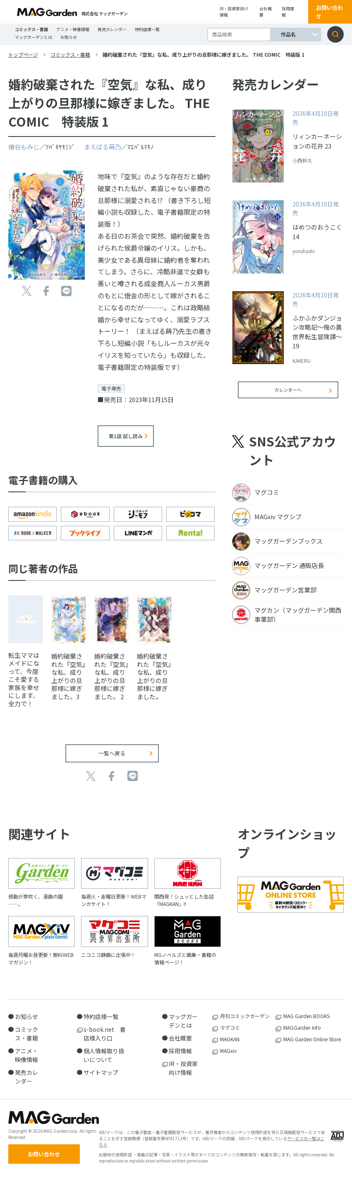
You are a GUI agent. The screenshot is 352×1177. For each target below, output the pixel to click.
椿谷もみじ (23, 146)
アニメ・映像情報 (72, 29)
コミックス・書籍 (31, 29)
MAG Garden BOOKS (306, 1015)
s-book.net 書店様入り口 (105, 1033)
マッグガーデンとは (33, 37)
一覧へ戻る (111, 753)
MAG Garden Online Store (312, 1039)
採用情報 (288, 11)
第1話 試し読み (126, 435)
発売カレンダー (112, 29)
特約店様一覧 (147, 29)
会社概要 (265, 11)
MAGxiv (228, 1050)
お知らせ (68, 37)
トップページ (23, 54)
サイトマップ (101, 1072)
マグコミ (230, 1027)
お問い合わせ (329, 12)
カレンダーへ (288, 395)
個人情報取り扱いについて (104, 1055)
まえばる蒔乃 (102, 146)
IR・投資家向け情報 (234, 11)
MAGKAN (229, 1039)
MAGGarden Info (302, 1027)
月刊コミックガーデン (245, 1015)
